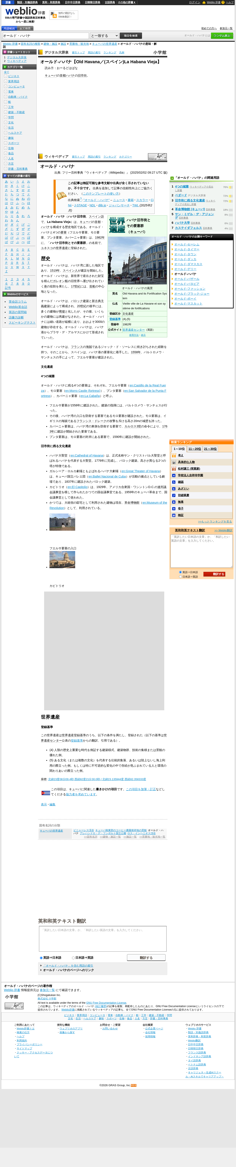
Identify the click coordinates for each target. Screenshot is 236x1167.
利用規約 (22, 1040)
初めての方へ (209, 28)
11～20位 (194, 449)
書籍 (131, 200)
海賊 (89, 346)
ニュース (119, 200)
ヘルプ (230, 2)
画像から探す (67, 1032)
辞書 (8, 2)
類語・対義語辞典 (27, 2)
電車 (11, 91)
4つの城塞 (182, 186)
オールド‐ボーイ (185, 298)
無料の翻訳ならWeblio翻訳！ (66, 15)
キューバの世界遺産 (104, 43)
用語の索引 (94, 52)
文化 (11, 122)
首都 (63, 75)
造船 (92, 286)
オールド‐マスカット (188, 303)
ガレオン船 (60, 281)
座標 (43, 779)
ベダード (181, 195)
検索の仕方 (23, 1032)
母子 (181, 508)
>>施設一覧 (130, 836)
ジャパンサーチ (119, 205)
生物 (11, 148)
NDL (93, 205)
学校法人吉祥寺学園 (190, 475)
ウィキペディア (57, 156)
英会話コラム (18, 301)
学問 (11, 117)
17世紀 (75, 286)
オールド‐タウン (185, 254)
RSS (133, 1085)
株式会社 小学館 (47, 998)
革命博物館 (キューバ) (190, 209)
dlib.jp (102, 205)
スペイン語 (96, 216)
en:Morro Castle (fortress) (82, 390)
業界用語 (13, 81)
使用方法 (134, 335)
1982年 (100, 237)
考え (181, 455)
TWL (135, 205)
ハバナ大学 (182, 222)
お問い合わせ (110, 1028)
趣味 (11, 138)
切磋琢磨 (183, 495)
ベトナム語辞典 (197, 1064)
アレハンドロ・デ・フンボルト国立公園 (103, 833)
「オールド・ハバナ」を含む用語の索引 (68, 965)
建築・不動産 (16, 112)
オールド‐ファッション (189, 288)
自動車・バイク (18, 96)
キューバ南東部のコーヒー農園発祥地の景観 (121, 830)
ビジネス (13, 76)
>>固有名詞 (90, 836)
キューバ (51, 75)
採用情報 (150, 1036)
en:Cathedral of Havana (86, 455)
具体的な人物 (186, 462)
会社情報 (150, 1032)
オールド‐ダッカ (185, 259)
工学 (11, 107)
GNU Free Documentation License (106, 1002)
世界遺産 (62, 248)
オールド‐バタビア (186, 283)
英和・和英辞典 (51, 2)
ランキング (109, 52)
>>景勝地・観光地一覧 (152, 836)
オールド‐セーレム (186, 244)
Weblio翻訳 (194, 1040)
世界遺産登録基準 (74, 735)
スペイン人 (70, 270)
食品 (11, 153)
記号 (8, 288)
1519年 (55, 270)
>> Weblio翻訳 (223, 530)
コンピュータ (16, 86)
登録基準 (115, 319)
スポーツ (13, 143)
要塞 (64, 232)
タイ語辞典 (194, 1060)
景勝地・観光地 (79, 43)
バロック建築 (80, 301)
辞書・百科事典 (18, 168)
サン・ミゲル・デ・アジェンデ (194, 215)
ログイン (194, 2)
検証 (181, 515)
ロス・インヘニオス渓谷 (141, 833)
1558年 (136, 352)
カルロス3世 (132, 426)
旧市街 (82, 75)
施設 (63, 43)
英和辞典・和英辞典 (199, 1036)
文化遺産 (128, 313)
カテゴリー (125, 156)
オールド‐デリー (185, 269)
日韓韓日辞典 (92, 2)
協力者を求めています (81, 794)
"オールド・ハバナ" (96, 200)
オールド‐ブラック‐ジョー (191, 293)
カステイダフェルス (188, 228)
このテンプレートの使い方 (101, 193)
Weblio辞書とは (25, 1028)
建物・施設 (50, 43)
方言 (11, 163)
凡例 (121, 52)
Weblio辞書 (68, 1009)
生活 (11, 127)
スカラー (142, 200)
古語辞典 (110, 2)
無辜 (181, 501)
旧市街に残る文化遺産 (190, 200)
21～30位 (210, 449)
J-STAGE (80, 205)
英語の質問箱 (18, 312)
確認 (181, 482)
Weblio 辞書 (214, 2)
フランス (77, 346)
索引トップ (78, 52)
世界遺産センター (133, 329)
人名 (11, 158)
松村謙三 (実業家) (189, 468)
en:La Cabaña (90, 396)
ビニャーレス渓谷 (83, 830)
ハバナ (70, 75)
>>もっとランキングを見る (215, 521)
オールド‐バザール (186, 279)
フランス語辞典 (197, 1052)
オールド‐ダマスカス (188, 264)
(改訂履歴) (101, 1006)
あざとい (183, 488)
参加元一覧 (226, 28)
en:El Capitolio (77, 487)
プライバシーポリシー (29, 1044)
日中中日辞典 (72, 2)
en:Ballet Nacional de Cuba (107, 476)
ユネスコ (47, 248)
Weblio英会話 (18, 307)
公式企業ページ (154, 1028)
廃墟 (62, 311)
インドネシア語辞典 (199, 1056)
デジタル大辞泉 (57, 52)
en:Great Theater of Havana (140, 471)
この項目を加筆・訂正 (141, 789)
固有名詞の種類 (30, 43)
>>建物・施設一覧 (110, 836)
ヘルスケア (15, 132)
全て (6, 72)
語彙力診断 (16, 317)
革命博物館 (131, 502)
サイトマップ (24, 1048)
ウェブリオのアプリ (71, 1028)
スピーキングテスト (22, 322)
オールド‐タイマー (186, 249)
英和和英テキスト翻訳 (62, 921)
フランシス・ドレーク (91, 421)
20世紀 (81, 306)
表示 (143, 335)
